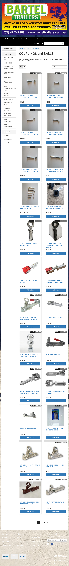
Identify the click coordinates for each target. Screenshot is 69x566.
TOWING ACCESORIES (7, 120)
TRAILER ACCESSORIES (8, 125)
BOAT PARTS (7, 77)
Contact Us (40, 39)
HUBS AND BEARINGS (7, 94)
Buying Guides (30, 39)
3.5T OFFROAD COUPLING (54, 317)
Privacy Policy (36, 541)
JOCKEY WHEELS (8, 99)
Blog (14, 39)
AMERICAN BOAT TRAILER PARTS (8, 67)
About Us (21, 39)
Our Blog (19, 541)
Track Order (5, 541)
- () (36, 43)
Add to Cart (30, 105)
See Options (30, 216)
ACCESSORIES (8, 63)
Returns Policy (8, 139)
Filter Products (8, 49)
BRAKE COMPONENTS (8, 82)
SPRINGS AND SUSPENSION (8, 114)
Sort (50, 67)
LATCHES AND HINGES (8, 103)
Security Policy (36, 549)
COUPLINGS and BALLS (8, 58)
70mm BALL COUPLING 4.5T (54, 354)
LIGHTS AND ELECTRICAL (7, 109)
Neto (54, 563)
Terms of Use (36, 537)
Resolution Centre (7, 545)
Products (7, 39)
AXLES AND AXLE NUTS (9, 73)
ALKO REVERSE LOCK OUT (28, 428)
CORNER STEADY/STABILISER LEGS (10, 88)
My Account (5, 537)
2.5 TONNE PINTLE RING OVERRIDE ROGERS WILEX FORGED (54, 245)
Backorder (30, 327)
